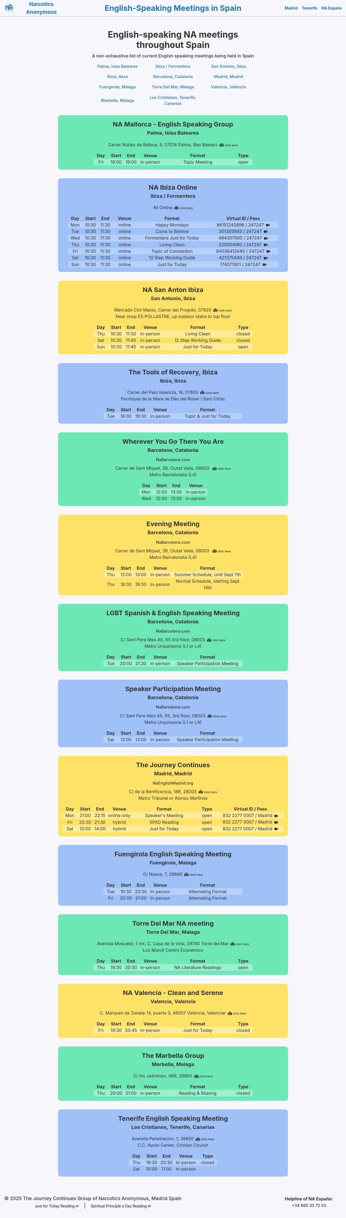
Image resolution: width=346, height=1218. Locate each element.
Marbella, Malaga (117, 102)
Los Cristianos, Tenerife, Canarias (173, 102)
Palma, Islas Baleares (117, 66)
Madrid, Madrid (228, 77)
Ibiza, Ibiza (118, 77)
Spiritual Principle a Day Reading (122, 1206)
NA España (332, 8)
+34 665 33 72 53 (308, 1205)
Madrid (295, 8)
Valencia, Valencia (228, 88)
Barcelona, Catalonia (173, 77)
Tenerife (312, 8)
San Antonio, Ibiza (228, 66)
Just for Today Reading (54, 1206)
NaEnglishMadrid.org (173, 784)
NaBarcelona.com (173, 461)
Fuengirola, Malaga (117, 88)
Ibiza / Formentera (173, 66)
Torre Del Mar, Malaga (173, 88)
